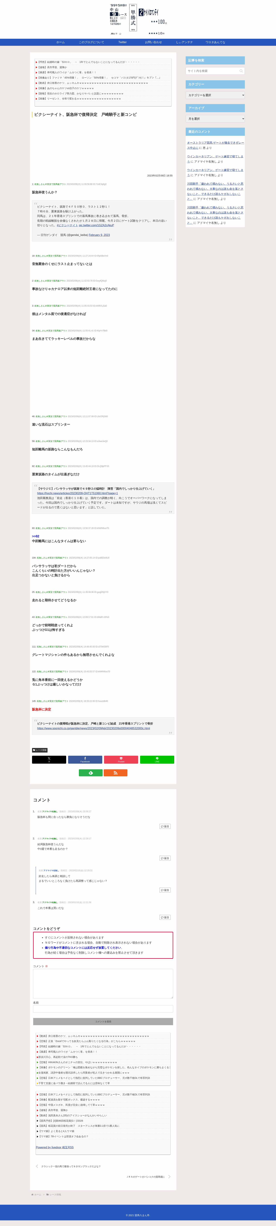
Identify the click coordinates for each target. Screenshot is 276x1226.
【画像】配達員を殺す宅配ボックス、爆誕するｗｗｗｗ (69, 1105)
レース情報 (39, 750)
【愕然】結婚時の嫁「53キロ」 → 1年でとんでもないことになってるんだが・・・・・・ (88, 62)
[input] (215, 71)
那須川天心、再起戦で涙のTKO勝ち (58, 1062)
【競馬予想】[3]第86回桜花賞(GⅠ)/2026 (60, 1126)
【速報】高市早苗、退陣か (52, 67)
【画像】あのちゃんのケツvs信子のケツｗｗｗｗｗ (65, 88)
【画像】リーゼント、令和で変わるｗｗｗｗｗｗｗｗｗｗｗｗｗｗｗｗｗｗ (79, 98)
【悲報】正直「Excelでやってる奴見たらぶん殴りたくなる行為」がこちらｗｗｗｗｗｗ (87, 1046)
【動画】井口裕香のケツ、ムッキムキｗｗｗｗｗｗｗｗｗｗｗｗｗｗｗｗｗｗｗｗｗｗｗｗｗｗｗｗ (92, 83)
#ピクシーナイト (67, 225)
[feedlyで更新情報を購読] (99, 772)
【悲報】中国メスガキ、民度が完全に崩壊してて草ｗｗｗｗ (71, 1110)
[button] (241, 71)
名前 (36, 1008)
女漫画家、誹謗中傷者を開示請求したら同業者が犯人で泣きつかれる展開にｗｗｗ (84, 1078)
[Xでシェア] (49, 760)
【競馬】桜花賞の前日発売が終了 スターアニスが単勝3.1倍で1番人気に (79, 1131)
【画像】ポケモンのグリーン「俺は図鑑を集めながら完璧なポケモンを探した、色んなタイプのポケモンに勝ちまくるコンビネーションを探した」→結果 (123, 1073)
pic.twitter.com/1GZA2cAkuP (96, 225)
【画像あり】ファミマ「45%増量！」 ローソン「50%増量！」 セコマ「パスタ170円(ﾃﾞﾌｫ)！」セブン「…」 (99, 77)
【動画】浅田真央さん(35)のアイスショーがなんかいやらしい (72, 1121)
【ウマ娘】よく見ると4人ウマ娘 (56, 1136)
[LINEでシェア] (157, 760)
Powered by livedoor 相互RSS (55, 1153)
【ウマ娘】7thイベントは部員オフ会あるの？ (63, 1142)
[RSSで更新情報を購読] (107, 772)
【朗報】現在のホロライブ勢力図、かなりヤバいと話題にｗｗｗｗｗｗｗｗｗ (80, 93)
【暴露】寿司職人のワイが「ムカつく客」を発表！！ (66, 72)
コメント (40, 966)
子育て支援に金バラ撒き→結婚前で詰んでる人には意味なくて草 (74, 1088)
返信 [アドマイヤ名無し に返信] (165, 826)
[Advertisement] (103, 145)
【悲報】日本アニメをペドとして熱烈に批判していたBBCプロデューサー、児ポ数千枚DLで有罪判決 (94, 1083)
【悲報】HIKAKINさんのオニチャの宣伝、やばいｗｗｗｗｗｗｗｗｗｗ (77, 1067)
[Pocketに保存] (121, 760)
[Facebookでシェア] (85, 760)
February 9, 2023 (99, 234)
